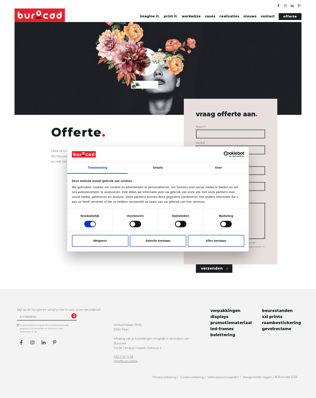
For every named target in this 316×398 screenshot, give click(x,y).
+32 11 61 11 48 (123, 357)
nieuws (250, 16)
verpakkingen (225, 310)
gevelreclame (276, 328)
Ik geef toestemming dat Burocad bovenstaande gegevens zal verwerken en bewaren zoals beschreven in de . (44, 329)
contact (268, 16)
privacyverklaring (46, 331)
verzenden (214, 268)
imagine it (149, 16)
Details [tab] (158, 167)
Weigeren (100, 241)
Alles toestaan (216, 241)
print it (170, 16)
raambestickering (280, 322)
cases (210, 16)
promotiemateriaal (228, 322)
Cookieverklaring (192, 377)
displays (219, 316)
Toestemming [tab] (97, 167)
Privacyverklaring (164, 377)
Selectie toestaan (158, 241)
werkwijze (191, 16)
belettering (222, 334)
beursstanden (277, 310)
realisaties (229, 16)
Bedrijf (200, 142)
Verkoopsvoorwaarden (223, 377)
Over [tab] (218, 167)
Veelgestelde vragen (257, 377)
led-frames (222, 328)
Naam (201, 126)
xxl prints (272, 316)
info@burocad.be (126, 361)
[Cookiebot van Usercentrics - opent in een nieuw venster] (226, 154)
